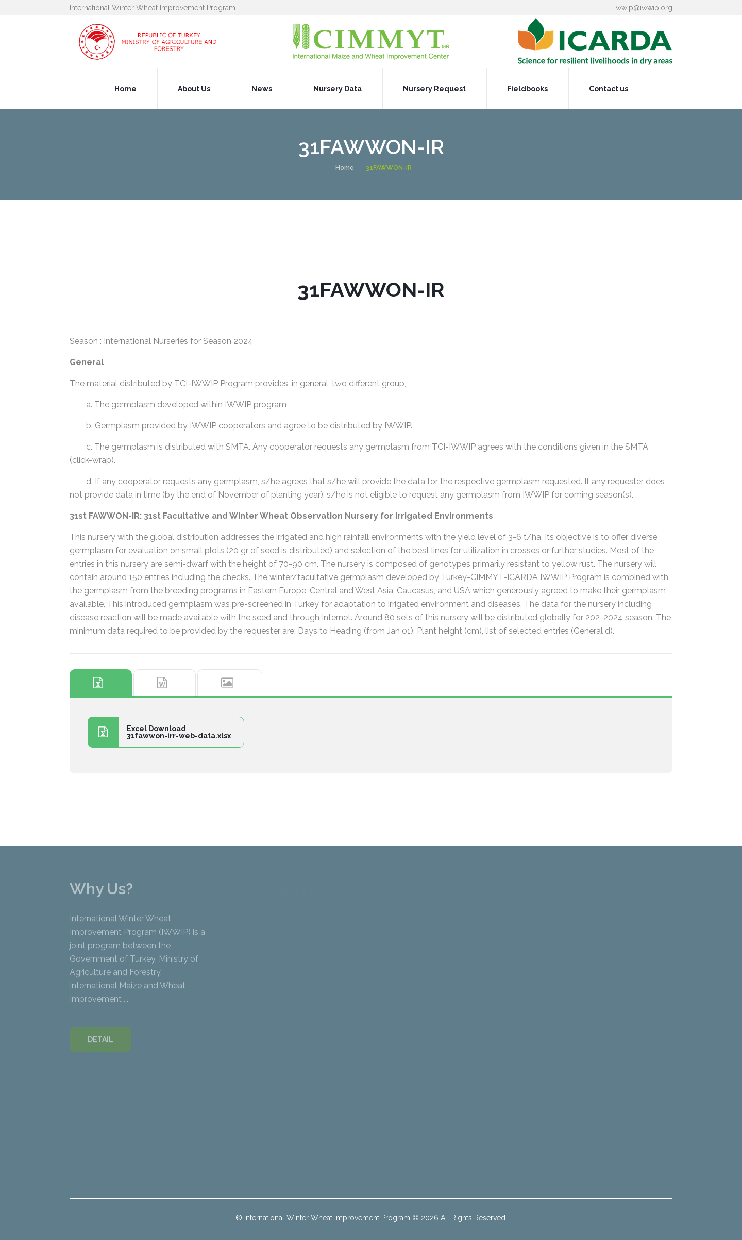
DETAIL (100, 1044)
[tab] (101, 683)
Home (125, 89)
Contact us (608, 89)
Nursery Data (337, 89)
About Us (194, 89)
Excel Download (159, 732)
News (261, 89)
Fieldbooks (527, 89)
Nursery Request (434, 89)
